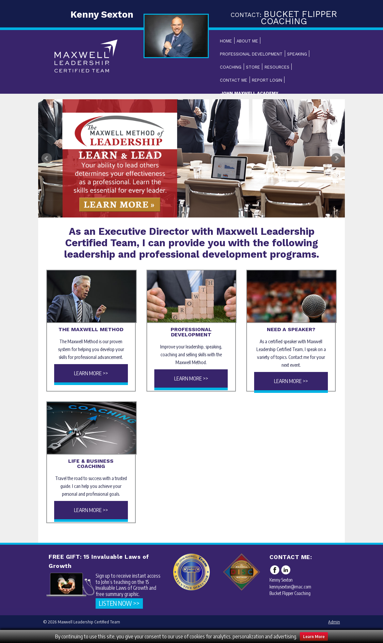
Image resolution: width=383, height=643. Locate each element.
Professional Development (251, 54)
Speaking (297, 54)
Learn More (314, 636)
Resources (277, 67)
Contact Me (233, 80)
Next (336, 158)
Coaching (230, 67)
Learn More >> (91, 373)
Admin (334, 621)
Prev (46, 158)
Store (253, 67)
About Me (247, 41)
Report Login (267, 80)
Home (226, 41)
